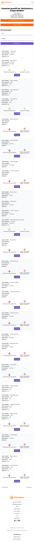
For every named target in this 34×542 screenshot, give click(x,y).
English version (17, 536)
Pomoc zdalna (17, 511)
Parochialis (17, 513)
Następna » (29, 487)
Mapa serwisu (17, 508)
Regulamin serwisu (17, 502)
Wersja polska (17, 534)
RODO (17, 506)
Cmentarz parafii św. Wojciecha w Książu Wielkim (17, 9)
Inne (17, 515)
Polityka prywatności (17, 504)
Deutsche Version (17, 539)
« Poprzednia (5, 487)
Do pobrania (17, 518)
